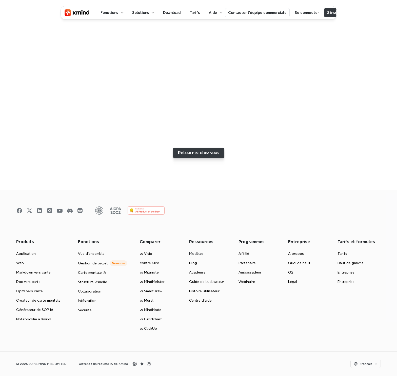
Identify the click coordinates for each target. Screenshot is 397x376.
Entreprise (346, 272)
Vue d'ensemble (91, 253)
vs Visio (146, 253)
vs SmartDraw (151, 291)
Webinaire (247, 281)
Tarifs (342, 253)
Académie (197, 272)
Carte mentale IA (92, 272)
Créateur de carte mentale (38, 300)
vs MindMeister (152, 281)
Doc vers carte (28, 281)
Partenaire (247, 263)
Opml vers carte (29, 291)
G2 (290, 272)
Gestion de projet (93, 263)
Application (26, 253)
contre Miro (149, 263)
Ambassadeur (250, 272)
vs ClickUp (148, 328)
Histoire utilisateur (204, 291)
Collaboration (89, 291)
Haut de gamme (351, 263)
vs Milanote (149, 272)
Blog (193, 263)
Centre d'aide (200, 300)
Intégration (87, 300)
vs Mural (146, 300)
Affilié (244, 253)
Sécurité (85, 310)
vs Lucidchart (151, 319)
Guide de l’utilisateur (206, 281)
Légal (292, 281)
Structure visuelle (92, 282)
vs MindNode (150, 309)
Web (20, 263)
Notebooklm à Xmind (33, 319)
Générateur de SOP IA (34, 309)
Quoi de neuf (299, 263)
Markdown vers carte (33, 272)
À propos (296, 253)
